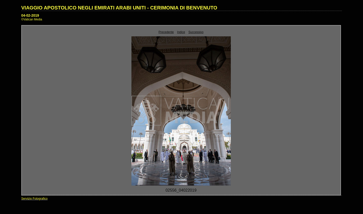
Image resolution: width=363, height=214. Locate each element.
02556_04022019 (181, 190)
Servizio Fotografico (34, 198)
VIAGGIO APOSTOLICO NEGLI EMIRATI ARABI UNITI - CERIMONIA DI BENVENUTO (119, 7)
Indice (181, 32)
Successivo (195, 32)
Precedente (166, 32)
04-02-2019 (30, 15)
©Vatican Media (31, 19)
